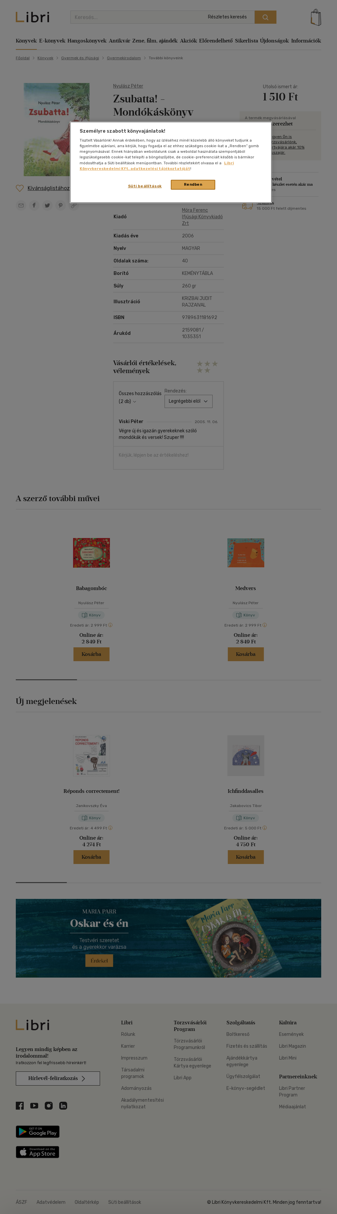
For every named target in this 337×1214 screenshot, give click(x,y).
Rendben (193, 184)
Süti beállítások (145, 186)
